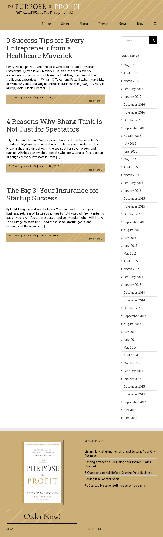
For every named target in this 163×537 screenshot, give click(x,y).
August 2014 (132, 324)
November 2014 (134, 300)
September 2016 (135, 128)
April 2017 (131, 73)
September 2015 (135, 222)
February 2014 (133, 371)
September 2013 (135, 402)
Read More (94, 100)
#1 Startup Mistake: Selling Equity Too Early (115, 485)
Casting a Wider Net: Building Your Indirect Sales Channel (118, 464)
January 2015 (132, 285)
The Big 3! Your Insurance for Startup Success (52, 194)
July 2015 (130, 238)
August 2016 (132, 136)
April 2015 (131, 261)
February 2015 (133, 277)
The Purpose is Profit (24, 97)
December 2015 (134, 198)
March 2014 (132, 363)
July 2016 (130, 144)
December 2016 (134, 104)
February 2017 (133, 89)
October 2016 (133, 120)
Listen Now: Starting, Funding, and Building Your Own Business (120, 453)
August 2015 (132, 230)
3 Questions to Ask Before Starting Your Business (118, 473)
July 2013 (130, 410)
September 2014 (135, 316)
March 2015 (132, 269)
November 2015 (134, 206)
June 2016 (130, 151)
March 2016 (132, 175)
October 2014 (133, 308)
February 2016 (133, 183)
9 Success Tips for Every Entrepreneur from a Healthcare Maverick (45, 48)
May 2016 (130, 159)
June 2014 (130, 340)
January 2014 (132, 379)
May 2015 (130, 253)
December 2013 (134, 386)
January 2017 (132, 97)
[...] (48, 88)
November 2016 (134, 112)
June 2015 (130, 246)
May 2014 (130, 347)
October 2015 (133, 214)
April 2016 (131, 167)
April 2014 (131, 355)
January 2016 (132, 191)
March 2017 (132, 81)
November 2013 (134, 394)
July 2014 (130, 332)
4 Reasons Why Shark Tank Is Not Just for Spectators (54, 125)
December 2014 (134, 292)
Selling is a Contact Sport (102, 479)
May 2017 (130, 65)
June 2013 (130, 418)
